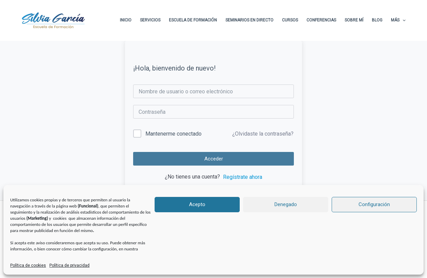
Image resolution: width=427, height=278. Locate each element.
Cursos (290, 20)
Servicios (150, 20)
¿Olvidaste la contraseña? (263, 133)
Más (398, 20)
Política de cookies (28, 265)
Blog (377, 20)
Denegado (285, 204)
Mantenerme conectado (173, 133)
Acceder (213, 159)
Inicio (125, 20)
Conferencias (321, 20)
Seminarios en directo (249, 20)
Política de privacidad (69, 265)
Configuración (374, 204)
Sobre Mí (354, 20)
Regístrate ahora (242, 177)
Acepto (197, 204)
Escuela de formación (193, 20)
